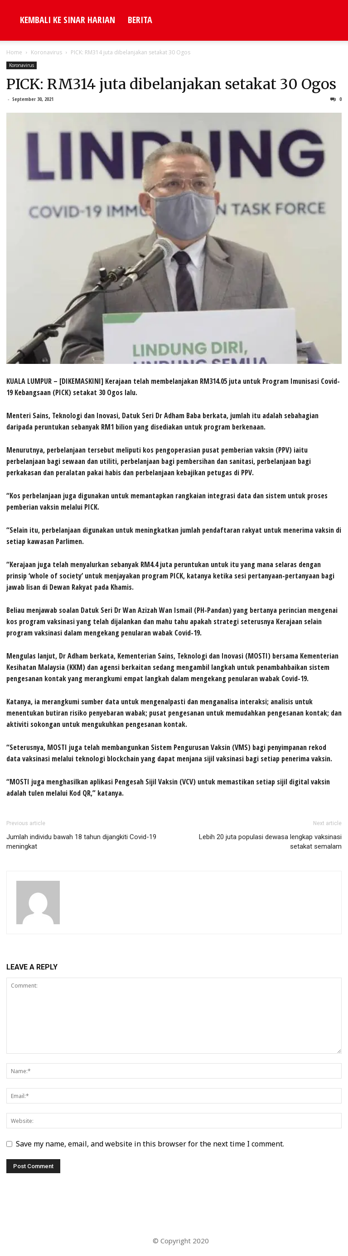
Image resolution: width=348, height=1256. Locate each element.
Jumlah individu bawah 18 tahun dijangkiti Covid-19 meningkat (81, 841)
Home (14, 52)
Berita (140, 20)
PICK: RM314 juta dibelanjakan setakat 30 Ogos (171, 84)
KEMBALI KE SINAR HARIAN (67, 20)
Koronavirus (46, 52)
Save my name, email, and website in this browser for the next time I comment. (150, 1144)
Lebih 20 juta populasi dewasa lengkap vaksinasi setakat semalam (270, 841)
